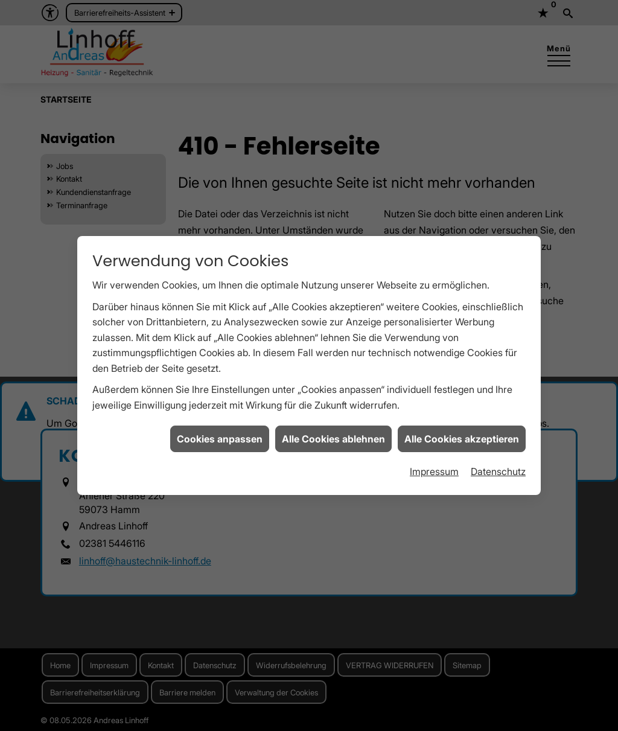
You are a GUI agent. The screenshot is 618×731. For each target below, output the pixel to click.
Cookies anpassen (220, 435)
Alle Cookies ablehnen (333, 435)
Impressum (434, 468)
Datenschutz (498, 468)
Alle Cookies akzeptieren (461, 435)
